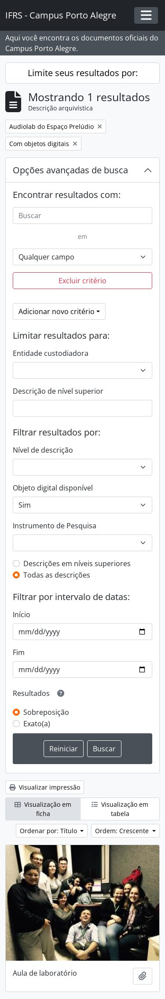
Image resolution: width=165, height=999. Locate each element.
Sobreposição (46, 712)
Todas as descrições (56, 575)
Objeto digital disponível (53, 488)
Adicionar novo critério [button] (56, 311)
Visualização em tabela (120, 809)
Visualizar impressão (44, 787)
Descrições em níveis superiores (77, 563)
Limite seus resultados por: (83, 73)
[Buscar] (82, 215)
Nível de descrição (43, 450)
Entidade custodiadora (50, 353)
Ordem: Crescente (122, 831)
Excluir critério (82, 280)
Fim (19, 652)
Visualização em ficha (43, 809)
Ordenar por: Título (49, 831)
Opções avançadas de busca (70, 170)
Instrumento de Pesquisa (54, 526)
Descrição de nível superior (58, 391)
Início (21, 614)
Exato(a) (36, 723)
